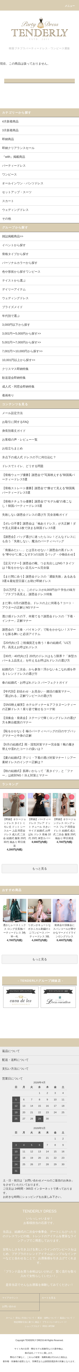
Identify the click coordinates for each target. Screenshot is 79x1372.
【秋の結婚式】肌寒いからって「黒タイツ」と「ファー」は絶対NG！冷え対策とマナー (37, 773)
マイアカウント (10, 1297)
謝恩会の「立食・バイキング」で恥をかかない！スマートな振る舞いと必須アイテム (39, 632)
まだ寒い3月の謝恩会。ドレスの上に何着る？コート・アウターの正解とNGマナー (38, 605)
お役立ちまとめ (12, 448)
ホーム (9, 1318)
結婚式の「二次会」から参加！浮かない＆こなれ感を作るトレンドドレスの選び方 (39, 671)
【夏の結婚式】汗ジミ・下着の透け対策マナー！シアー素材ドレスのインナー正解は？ (39, 760)
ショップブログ (32, 1326)
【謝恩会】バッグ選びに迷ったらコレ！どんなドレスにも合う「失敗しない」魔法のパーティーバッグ (39, 539)
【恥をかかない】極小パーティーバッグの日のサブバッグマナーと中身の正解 (39, 733)
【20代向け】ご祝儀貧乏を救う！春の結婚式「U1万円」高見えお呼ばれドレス (36, 645)
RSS (45, 1326)
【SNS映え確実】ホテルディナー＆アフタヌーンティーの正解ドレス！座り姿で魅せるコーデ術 (39, 707)
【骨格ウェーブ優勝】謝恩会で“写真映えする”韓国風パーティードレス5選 (38, 477)
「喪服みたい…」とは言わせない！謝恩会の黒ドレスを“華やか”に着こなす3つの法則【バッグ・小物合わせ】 (39, 552)
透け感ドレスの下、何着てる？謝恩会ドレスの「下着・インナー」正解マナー (39, 618)
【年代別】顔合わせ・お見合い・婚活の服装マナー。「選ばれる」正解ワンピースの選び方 (37, 693)
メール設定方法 (12, 413)
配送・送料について (47, 1318)
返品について (66, 1318)
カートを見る (49, 1297)
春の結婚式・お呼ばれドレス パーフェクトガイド (35, 682)
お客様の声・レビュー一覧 (19, 439)
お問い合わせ (9, 1306)
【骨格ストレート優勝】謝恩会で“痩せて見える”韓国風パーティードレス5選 (38, 490)
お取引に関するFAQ (15, 422)
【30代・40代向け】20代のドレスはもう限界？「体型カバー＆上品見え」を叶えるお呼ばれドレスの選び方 (39, 658)
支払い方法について (24, 1318)
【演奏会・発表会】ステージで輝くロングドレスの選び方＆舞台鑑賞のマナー (39, 720)
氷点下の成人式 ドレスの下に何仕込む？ (29, 457)
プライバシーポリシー (52, 1322)
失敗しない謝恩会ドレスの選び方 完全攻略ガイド (35, 514)
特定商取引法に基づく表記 (26, 1322)
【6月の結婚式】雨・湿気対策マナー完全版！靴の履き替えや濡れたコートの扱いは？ (38, 746)
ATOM (51, 1326)
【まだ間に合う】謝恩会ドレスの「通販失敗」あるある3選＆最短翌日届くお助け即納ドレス (39, 579)
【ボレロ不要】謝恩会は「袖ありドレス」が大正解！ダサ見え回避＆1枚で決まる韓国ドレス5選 (39, 526)
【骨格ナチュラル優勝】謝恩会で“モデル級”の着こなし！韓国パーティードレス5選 (37, 503)
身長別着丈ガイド (14, 430)
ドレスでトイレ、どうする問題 (22, 466)
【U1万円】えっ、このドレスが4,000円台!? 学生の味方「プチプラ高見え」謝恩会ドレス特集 (39, 592)
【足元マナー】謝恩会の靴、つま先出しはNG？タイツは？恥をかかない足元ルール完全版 (38, 565)
